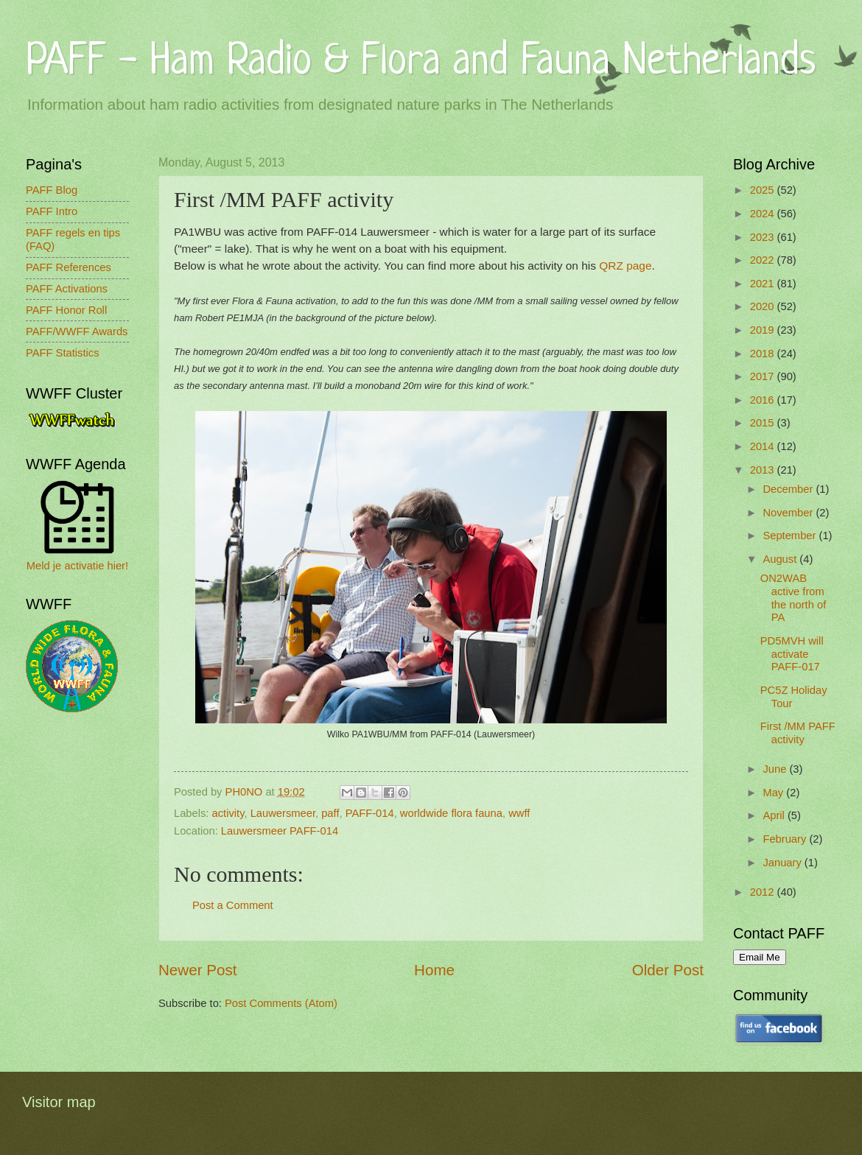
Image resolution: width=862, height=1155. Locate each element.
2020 (763, 306)
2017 (763, 376)
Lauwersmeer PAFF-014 (279, 831)
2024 (763, 214)
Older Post (668, 969)
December (789, 489)
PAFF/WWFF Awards (76, 331)
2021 (763, 283)
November (789, 513)
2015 (763, 423)
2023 (763, 237)
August (781, 559)
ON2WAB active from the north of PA (793, 597)
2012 (763, 892)
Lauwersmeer (282, 813)
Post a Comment (232, 905)
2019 (763, 330)
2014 (763, 446)
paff (330, 813)
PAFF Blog (51, 190)
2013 (763, 470)
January (783, 862)
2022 (763, 260)
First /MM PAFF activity (797, 732)
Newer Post (197, 969)
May (774, 792)
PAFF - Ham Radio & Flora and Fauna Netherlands (421, 62)
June (776, 769)
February (786, 839)
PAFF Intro (51, 211)
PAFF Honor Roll (66, 310)
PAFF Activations (67, 289)
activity (228, 813)
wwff (519, 813)
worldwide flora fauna (451, 813)
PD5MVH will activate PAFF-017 (792, 654)
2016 (763, 400)
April (775, 815)
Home (434, 969)
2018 (763, 353)
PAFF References (68, 267)
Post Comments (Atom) (281, 1003)
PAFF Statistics (62, 353)
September (791, 535)
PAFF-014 (370, 813)
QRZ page (625, 265)
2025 (763, 190)
